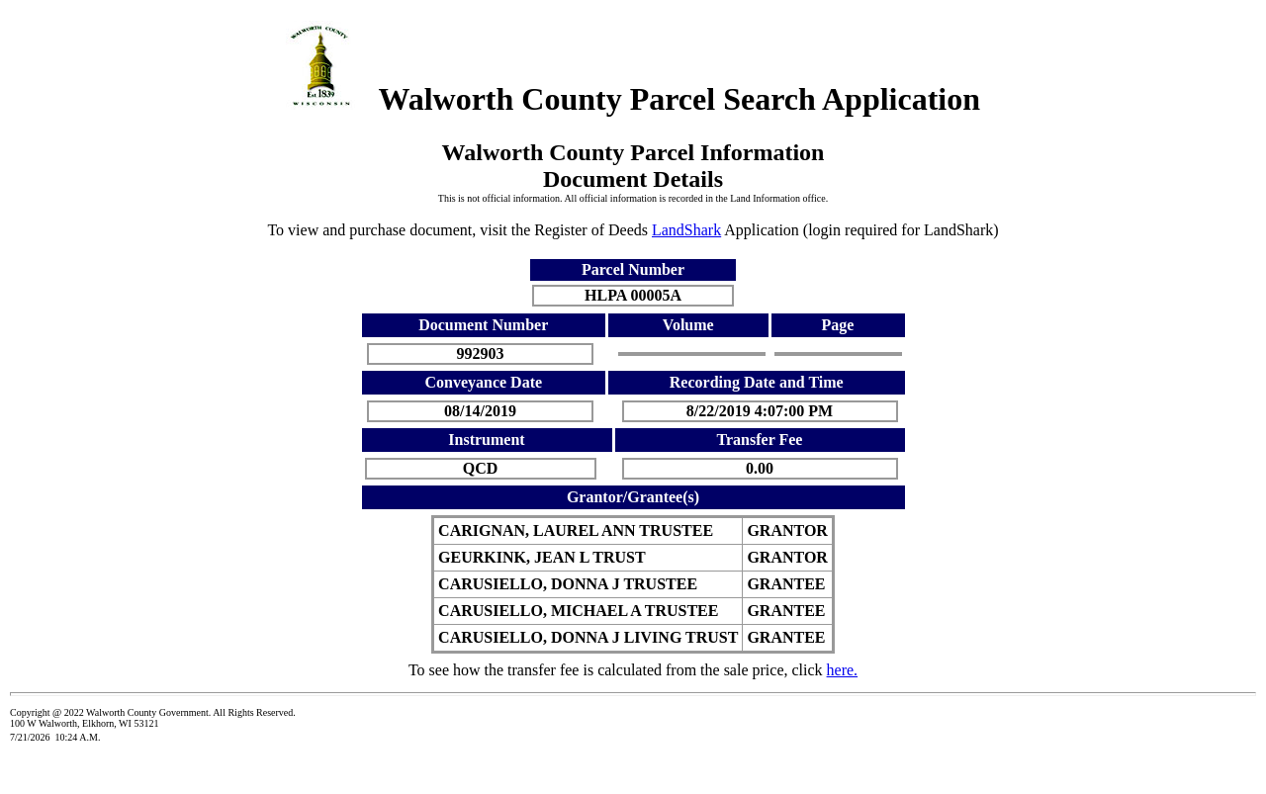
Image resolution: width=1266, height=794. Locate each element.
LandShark (686, 229)
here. (843, 670)
